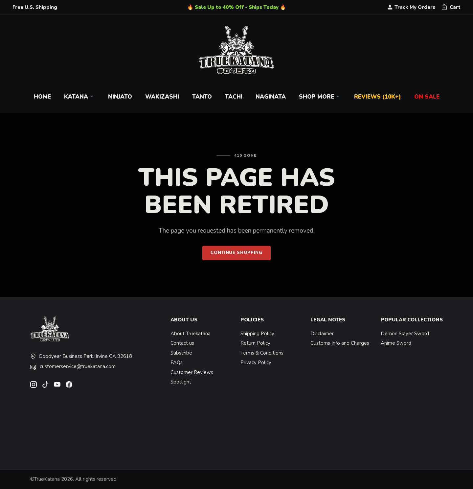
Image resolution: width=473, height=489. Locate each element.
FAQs (176, 362)
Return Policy (255, 343)
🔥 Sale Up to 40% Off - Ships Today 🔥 (236, 7)
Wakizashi (162, 97)
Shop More (320, 97)
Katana (79, 97)
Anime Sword (396, 343)
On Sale (426, 97)
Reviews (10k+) (377, 97)
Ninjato (120, 97)
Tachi (233, 97)
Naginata (271, 97)
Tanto (202, 97)
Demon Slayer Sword (405, 333)
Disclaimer (322, 333)
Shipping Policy (257, 333)
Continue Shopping (236, 253)
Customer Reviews (191, 372)
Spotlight (180, 382)
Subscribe (181, 353)
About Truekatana (190, 333)
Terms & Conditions (261, 353)
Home (42, 97)
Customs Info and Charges (339, 343)
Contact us (182, 343)
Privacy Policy (255, 362)
